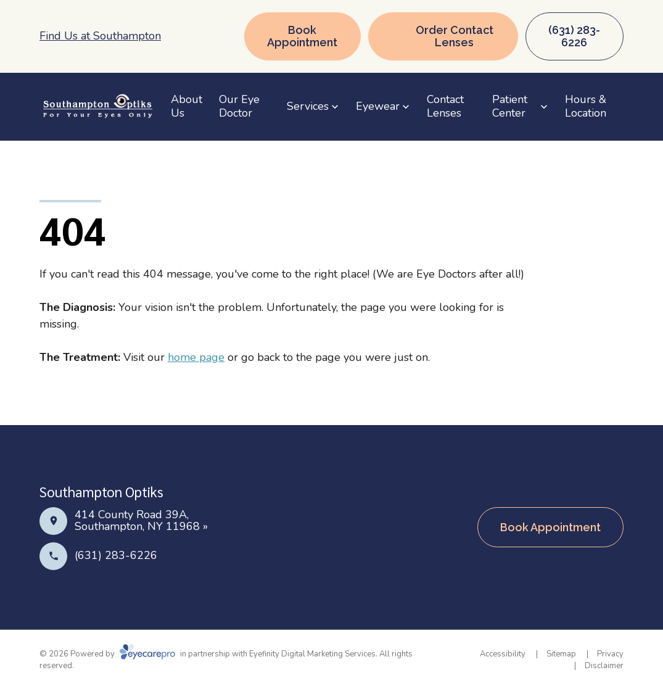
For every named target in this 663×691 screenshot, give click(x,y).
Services (308, 106)
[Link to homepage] (97, 106)
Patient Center (509, 106)
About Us (186, 106)
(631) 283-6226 (116, 555)
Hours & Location (585, 106)
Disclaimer (604, 665)
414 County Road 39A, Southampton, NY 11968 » (141, 520)
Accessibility (502, 654)
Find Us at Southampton (100, 35)
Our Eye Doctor (239, 106)
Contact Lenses (445, 106)
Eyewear (378, 106)
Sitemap (561, 654)
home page (196, 357)
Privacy (610, 654)
